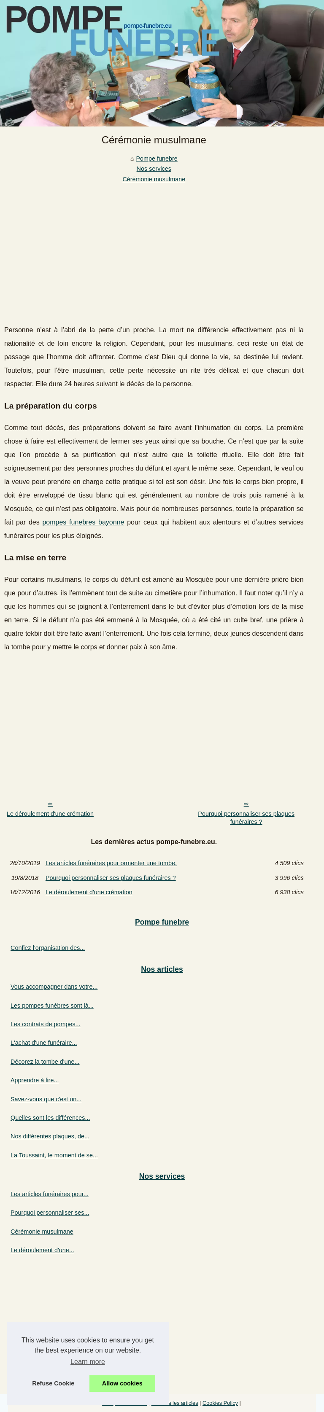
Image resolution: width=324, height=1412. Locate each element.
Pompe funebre (156, 158)
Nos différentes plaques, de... (50, 1136)
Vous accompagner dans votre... (54, 986)
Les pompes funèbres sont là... (52, 1005)
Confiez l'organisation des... (48, 947)
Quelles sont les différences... (50, 1117)
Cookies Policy (220, 1403)
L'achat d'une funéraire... (44, 1042)
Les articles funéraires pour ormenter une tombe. (111, 863)
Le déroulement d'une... (42, 1250)
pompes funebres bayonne (83, 522)
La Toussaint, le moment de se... (54, 1155)
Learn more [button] (87, 1361)
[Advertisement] (154, 247)
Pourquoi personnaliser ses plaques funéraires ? (246, 817)
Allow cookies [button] (122, 1383)
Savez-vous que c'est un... (46, 1099)
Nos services (154, 168)
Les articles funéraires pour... (50, 1194)
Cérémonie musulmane (153, 179)
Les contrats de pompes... (46, 1024)
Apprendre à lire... (35, 1080)
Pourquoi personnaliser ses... (50, 1212)
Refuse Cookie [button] (53, 1383)
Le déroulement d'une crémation (50, 813)
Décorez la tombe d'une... (45, 1061)
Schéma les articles (174, 1403)
